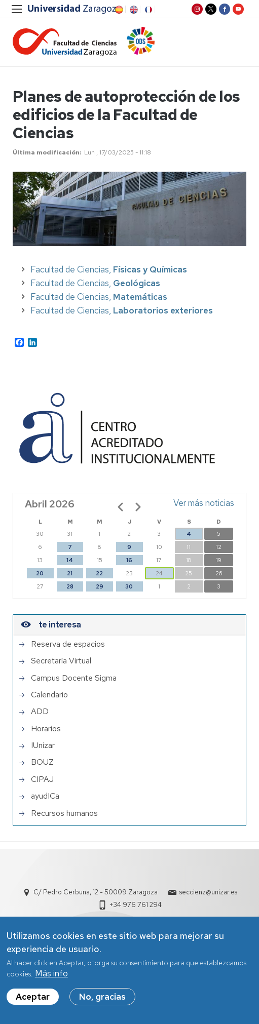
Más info (51, 977)
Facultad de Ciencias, (108, 269)
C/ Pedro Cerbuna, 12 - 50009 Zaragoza (95, 892)
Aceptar (33, 1000)
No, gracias (102, 1000)
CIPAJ (42, 779)
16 (129, 560)
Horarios (46, 728)
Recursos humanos (64, 813)
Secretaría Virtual (61, 660)
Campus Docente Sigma (74, 678)
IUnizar (43, 745)
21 (69, 573)
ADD (40, 711)
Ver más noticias (203, 502)
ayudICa (45, 796)
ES (118, 9)
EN (133, 9)
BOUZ (42, 762)
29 (99, 586)
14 (69, 560)
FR (147, 9)
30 (129, 586)
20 (40, 573)
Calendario (49, 694)
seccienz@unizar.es (208, 892)
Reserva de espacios (68, 644)
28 (69, 586)
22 (99, 573)
